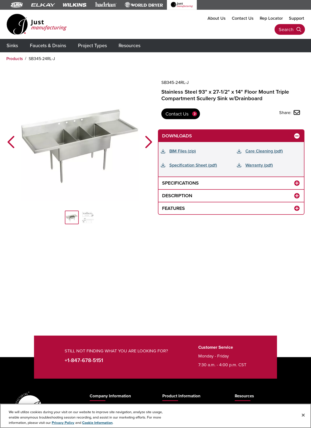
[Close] (303, 415)
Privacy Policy (63, 422)
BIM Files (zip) (182, 151)
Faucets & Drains (48, 45)
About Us (216, 18)
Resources (129, 45)
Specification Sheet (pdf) (193, 165)
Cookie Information (97, 422)
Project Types (92, 45)
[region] (155, 416)
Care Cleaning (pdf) (264, 151)
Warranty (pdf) (259, 165)
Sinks (12, 45)
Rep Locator (271, 18)
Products (14, 59)
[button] (11, 142)
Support (296, 18)
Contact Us (242, 18)
